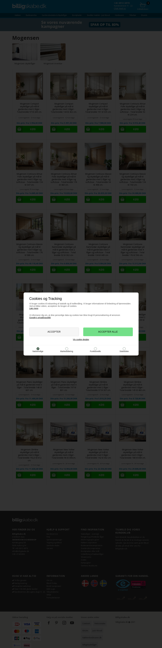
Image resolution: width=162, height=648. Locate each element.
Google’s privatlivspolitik (40, 317)
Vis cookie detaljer (81, 339)
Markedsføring (66, 351)
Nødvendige (37, 351)
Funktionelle (95, 351)
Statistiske (124, 351)
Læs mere (33, 308)
